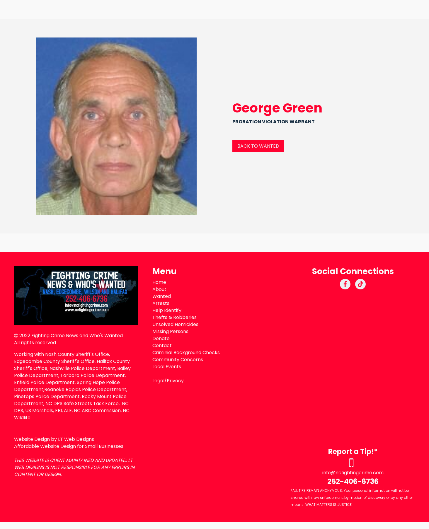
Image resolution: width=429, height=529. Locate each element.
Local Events (166, 366)
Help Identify (166, 310)
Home (159, 282)
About (159, 289)
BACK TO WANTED (258, 146)
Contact (162, 345)
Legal (158, 380)
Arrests (160, 303)
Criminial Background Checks (186, 352)
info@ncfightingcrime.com (353, 472)
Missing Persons (170, 331)
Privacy (175, 380)
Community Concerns (177, 359)
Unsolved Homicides (175, 324)
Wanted (161, 296)
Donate (161, 338)
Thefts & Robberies (174, 317)
